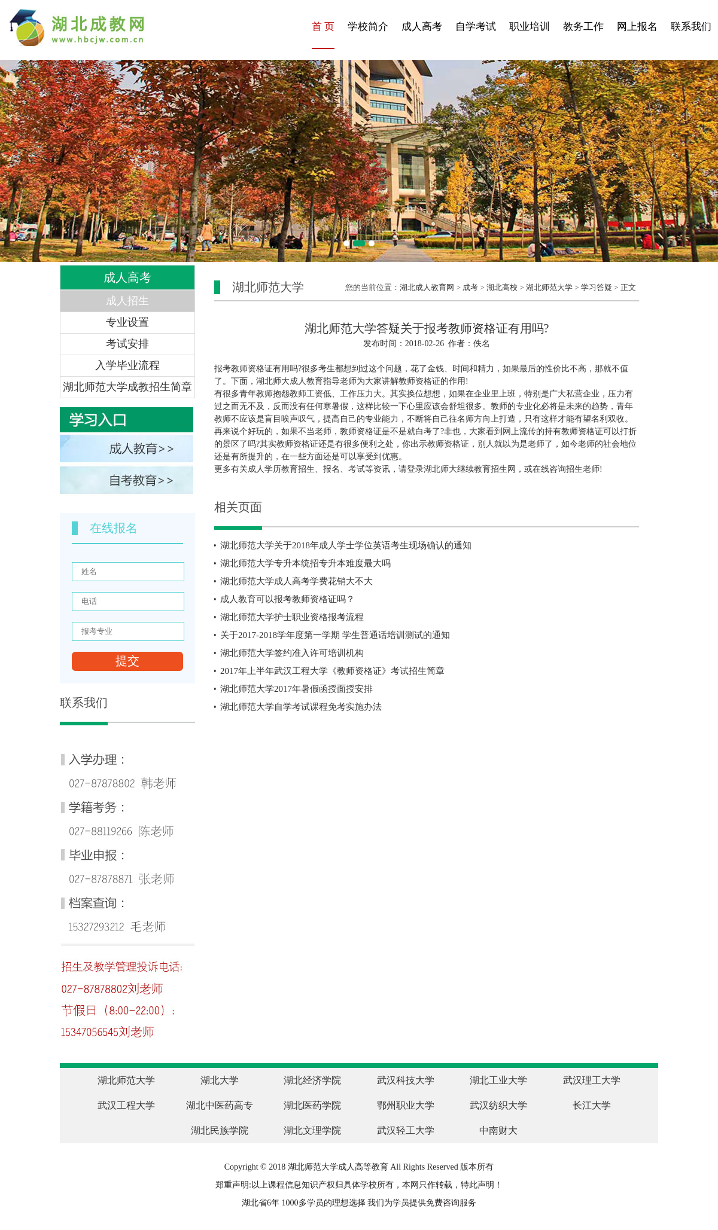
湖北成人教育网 (427, 287)
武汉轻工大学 (405, 1130)
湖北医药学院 (312, 1105)
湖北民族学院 (219, 1130)
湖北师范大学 (549, 287)
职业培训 (529, 26)
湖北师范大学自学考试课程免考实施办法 (301, 707)
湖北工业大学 (498, 1080)
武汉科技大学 (405, 1080)
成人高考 (421, 26)
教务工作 (583, 26)
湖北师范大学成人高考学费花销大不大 (296, 581)
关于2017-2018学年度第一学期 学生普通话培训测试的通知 (335, 635)
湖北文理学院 (312, 1130)
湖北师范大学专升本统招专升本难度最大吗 (305, 563)
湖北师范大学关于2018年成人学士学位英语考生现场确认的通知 (345, 545)
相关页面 (238, 507)
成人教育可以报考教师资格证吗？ (287, 599)
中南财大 (498, 1130)
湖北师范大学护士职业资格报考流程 (292, 617)
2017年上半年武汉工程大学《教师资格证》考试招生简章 (332, 671)
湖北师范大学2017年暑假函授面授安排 (296, 689)
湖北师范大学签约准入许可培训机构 (292, 653)
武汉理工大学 (591, 1080)
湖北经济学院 (312, 1080)
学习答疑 (596, 287)
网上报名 (637, 26)
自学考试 (475, 26)
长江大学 (592, 1105)
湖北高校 (502, 287)
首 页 (323, 26)
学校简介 (368, 26)
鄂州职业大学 (405, 1105)
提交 (127, 660)
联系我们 (691, 26)
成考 (470, 287)
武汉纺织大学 (498, 1105)
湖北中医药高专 (219, 1105)
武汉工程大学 (126, 1105)
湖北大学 (219, 1080)
